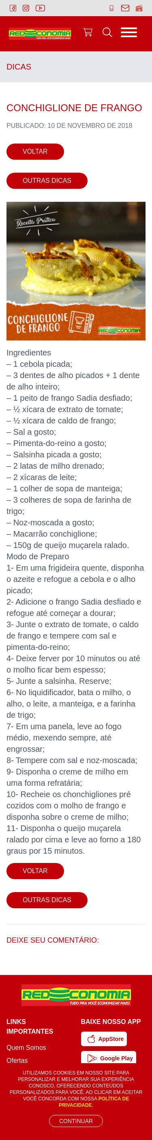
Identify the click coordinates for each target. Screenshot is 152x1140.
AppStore (106, 1039)
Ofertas (17, 1060)
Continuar (76, 1121)
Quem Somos (26, 1047)
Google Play (110, 1058)
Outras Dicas (47, 180)
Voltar (35, 151)
